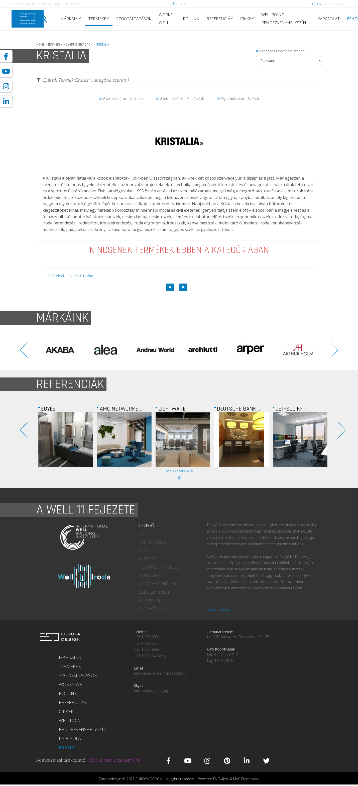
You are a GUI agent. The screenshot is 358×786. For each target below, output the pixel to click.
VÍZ (142, 534)
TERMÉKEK (98, 19)
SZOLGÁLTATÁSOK (133, 19)
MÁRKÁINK (70, 19)
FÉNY (144, 550)
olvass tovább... (219, 609)
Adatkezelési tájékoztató (60, 760)
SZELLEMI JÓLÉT (154, 592)
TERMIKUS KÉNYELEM (159, 567)
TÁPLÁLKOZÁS (152, 542)
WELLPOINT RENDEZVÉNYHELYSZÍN (283, 19)
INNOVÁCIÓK (151, 608)
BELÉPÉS (315, 4)
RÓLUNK (191, 19)
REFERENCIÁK (220, 19)
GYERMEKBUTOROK (79, 44)
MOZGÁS (147, 559)
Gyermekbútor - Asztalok (121, 98)
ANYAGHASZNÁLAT (157, 583)
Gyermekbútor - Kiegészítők (180, 98)
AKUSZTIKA (149, 575)
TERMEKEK (55, 44)
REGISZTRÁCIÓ (334, 4)
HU (175, 3)
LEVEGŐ (146, 525)
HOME (40, 44)
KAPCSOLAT (328, 19)
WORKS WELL (166, 19)
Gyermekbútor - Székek (238, 98)
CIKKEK (247, 19)
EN (183, 3)
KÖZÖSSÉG (149, 600)
